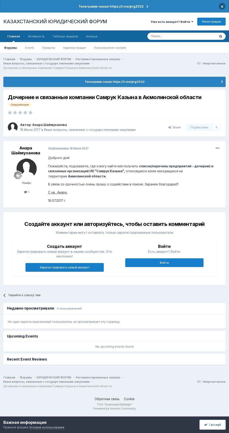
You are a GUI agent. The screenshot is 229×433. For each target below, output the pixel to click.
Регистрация (211, 21)
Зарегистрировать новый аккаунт (65, 267)
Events (29, 47)
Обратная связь (107, 399)
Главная (13, 38)
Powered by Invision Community (114, 408)
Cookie (129, 399)
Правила (48, 47)
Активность (36, 36)
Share (174, 127)
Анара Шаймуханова (49, 125)
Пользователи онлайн (110, 47)
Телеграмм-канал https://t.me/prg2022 (111, 6)
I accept (212, 425)
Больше (92, 36)
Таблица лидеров (65, 36)
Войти (164, 262)
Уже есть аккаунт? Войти (172, 21)
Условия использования (46, 427)
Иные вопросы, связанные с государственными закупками (90, 130)
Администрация (74, 47)
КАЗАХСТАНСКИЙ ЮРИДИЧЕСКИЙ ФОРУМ (55, 21)
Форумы (10, 47)
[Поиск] (169, 36)
